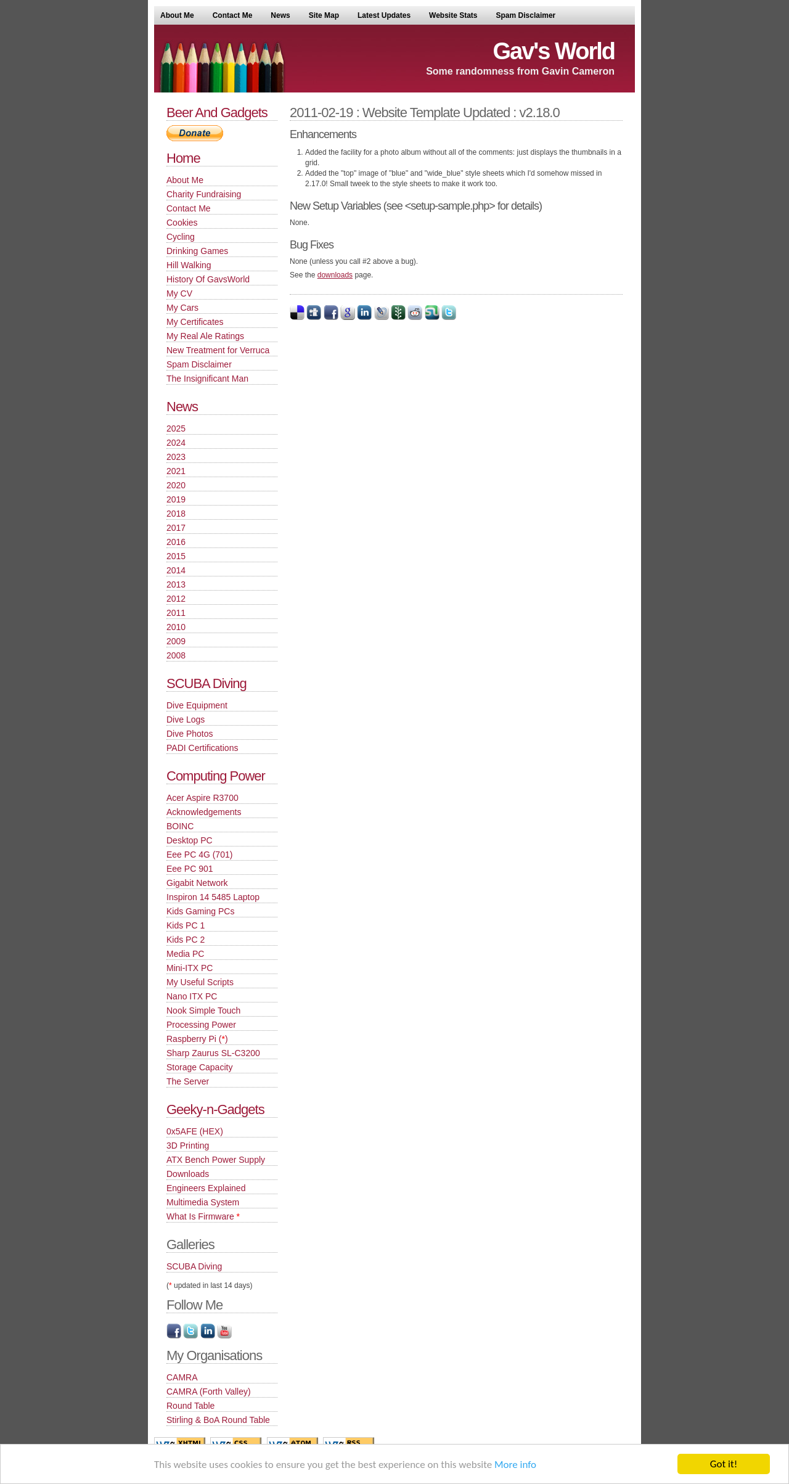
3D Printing (187, 1145)
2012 (176, 599)
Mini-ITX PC (189, 968)
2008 (176, 655)
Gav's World (554, 51)
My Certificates (195, 322)
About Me (177, 15)
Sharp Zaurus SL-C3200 (213, 1053)
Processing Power (201, 1025)
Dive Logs (185, 719)
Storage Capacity (199, 1067)
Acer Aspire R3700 (202, 798)
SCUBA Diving (206, 683)
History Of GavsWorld (208, 279)
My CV (179, 293)
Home (183, 158)
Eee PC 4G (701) (199, 854)
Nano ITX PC (191, 996)
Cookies (182, 223)
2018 (176, 514)
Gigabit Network (197, 883)
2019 (176, 499)
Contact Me (233, 15)
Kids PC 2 (185, 940)
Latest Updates (384, 15)
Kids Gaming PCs (200, 911)
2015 (176, 556)
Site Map (324, 15)
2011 (176, 613)
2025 (176, 428)
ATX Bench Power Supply (215, 1160)
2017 (176, 528)
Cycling (180, 237)
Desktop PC (189, 840)
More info (515, 1464)
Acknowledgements (203, 812)
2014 (176, 570)
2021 (176, 471)
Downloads (187, 1174)
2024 (176, 443)
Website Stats (453, 15)
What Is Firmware (203, 1216)
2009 (176, 641)
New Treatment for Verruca (217, 350)
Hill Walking (188, 265)
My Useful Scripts (200, 982)
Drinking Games (197, 251)
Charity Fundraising (203, 194)
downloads (335, 275)
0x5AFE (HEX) (194, 1131)
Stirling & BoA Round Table (218, 1420)
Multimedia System (202, 1202)
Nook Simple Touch (203, 1010)
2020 (176, 485)
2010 (176, 627)
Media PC (185, 954)
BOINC (180, 826)
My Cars (182, 308)
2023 (176, 457)
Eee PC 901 (189, 869)
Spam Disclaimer (526, 15)
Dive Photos (189, 734)
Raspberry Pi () (197, 1039)
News (280, 15)
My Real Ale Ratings (205, 336)
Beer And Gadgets (217, 112)
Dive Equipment (196, 705)
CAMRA (182, 1377)
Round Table (190, 1406)
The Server (187, 1081)
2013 (176, 584)
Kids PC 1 (185, 925)
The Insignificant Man (207, 378)
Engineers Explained (205, 1188)
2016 (176, 542)
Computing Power (215, 776)
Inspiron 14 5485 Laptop (213, 897)
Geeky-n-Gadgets (215, 1109)
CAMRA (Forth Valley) (208, 1391)
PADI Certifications (202, 748)
